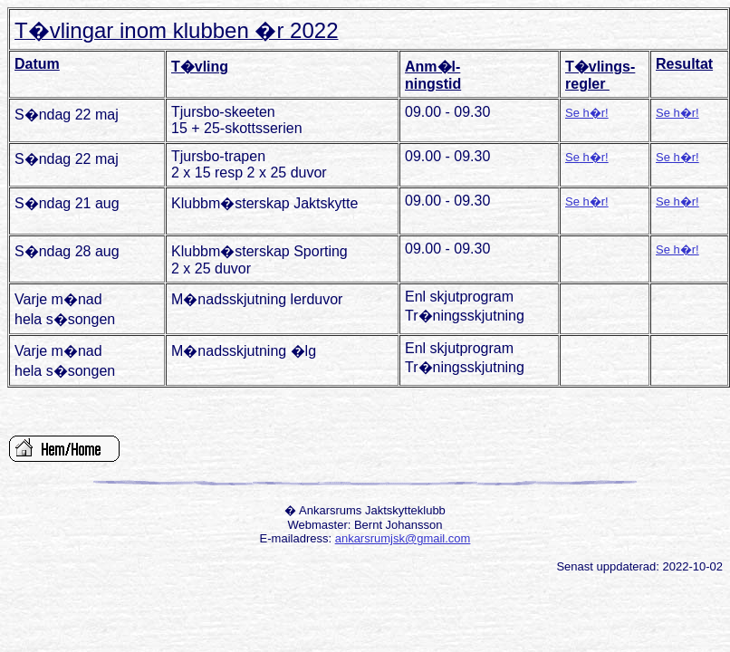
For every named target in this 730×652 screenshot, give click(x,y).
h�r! (594, 113)
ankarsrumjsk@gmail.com (403, 538)
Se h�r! (677, 113)
